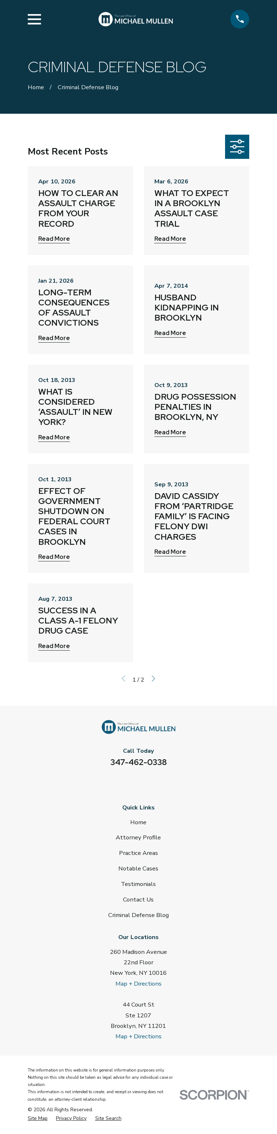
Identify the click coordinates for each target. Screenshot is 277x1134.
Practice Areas (138, 853)
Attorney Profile (138, 837)
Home (138, 822)
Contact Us (138, 899)
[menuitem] (38, 1118)
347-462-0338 (138, 762)
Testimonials (138, 884)
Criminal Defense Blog (138, 915)
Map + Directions (138, 983)
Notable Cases (138, 868)
